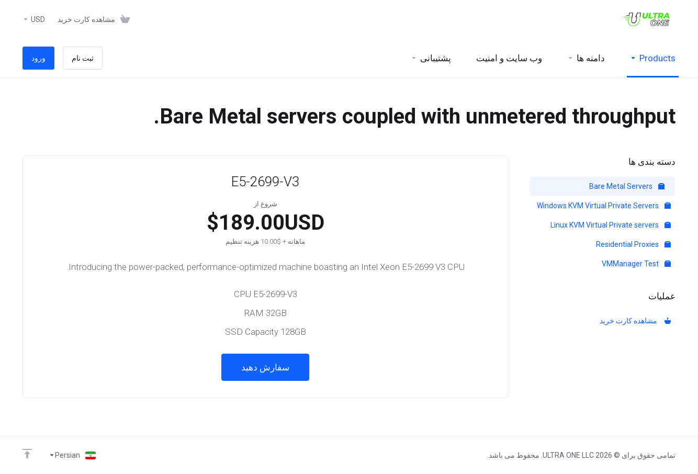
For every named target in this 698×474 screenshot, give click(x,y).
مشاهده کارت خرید (635, 321)
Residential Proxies (633, 244)
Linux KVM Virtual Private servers (610, 225)
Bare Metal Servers (627, 186)
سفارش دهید (265, 367)
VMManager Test (636, 263)
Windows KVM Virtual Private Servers (604, 205)
